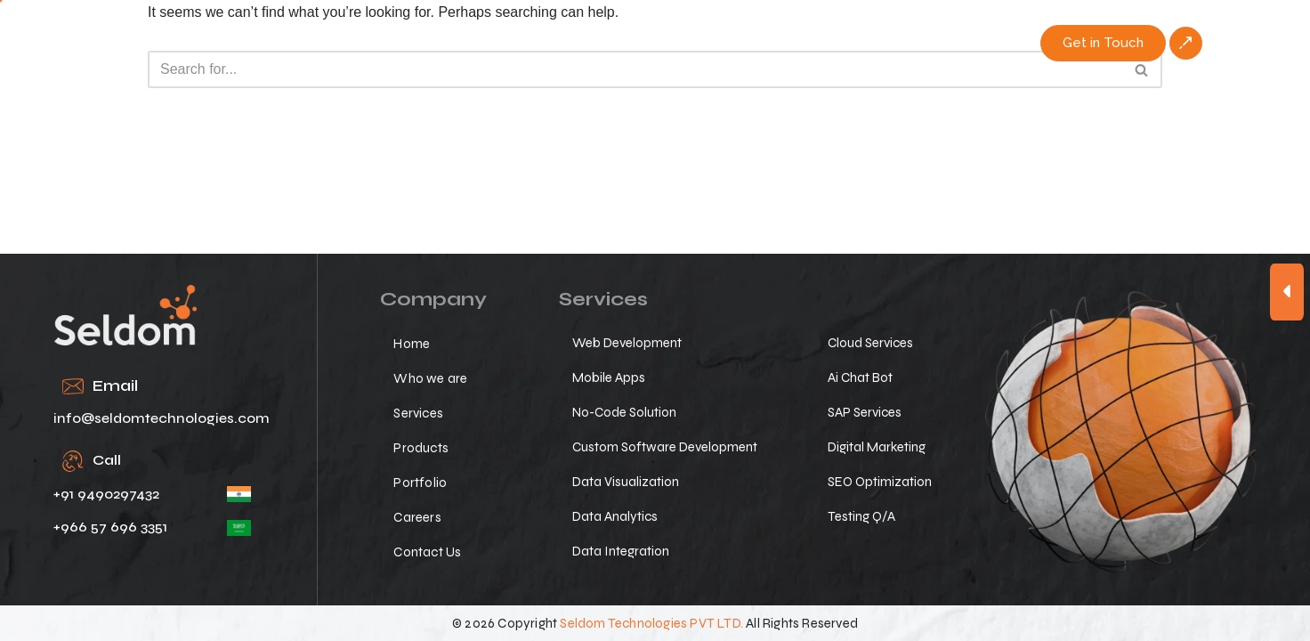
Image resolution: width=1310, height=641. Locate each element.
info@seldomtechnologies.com (161, 418)
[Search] (635, 69)
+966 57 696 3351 (110, 526)
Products (665, 42)
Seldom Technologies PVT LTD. (651, 623)
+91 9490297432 (106, 493)
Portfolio (757, 42)
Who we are (470, 42)
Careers (845, 42)
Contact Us (943, 42)
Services (574, 42)
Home (375, 42)
